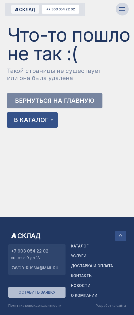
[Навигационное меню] (122, 9)
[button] (37, 292)
